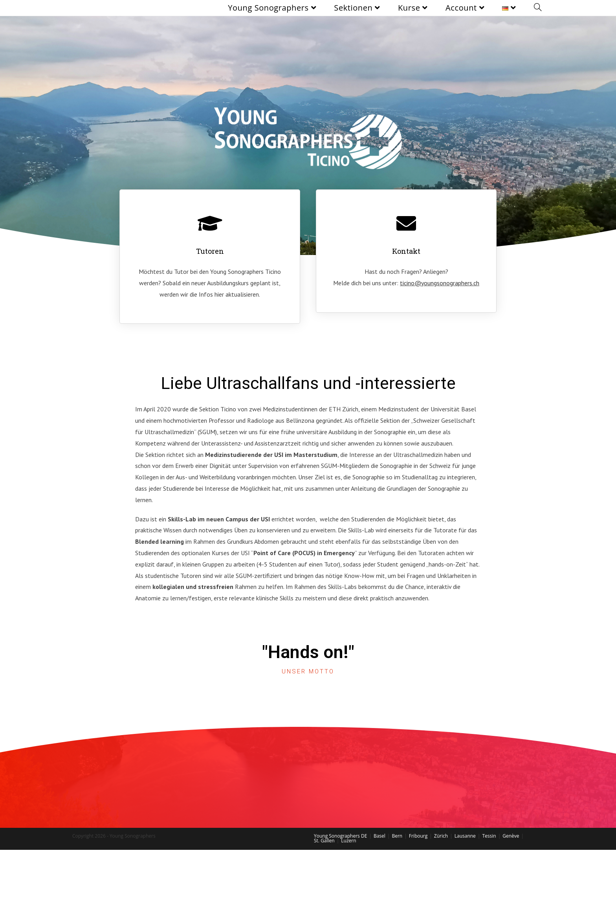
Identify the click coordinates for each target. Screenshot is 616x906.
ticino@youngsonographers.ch (439, 283)
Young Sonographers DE (340, 836)
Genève (510, 836)
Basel (379, 836)
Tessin (489, 836)
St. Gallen (324, 840)
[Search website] (538, 8)
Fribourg (418, 836)
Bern (397, 836)
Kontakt (406, 251)
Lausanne (465, 836)
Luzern (348, 840)
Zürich (441, 836)
